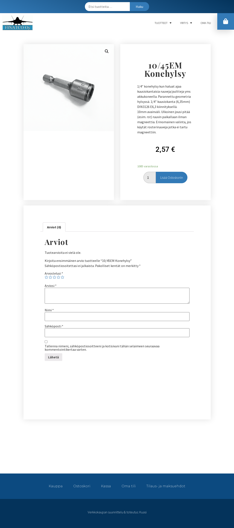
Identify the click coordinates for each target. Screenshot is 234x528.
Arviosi (51, 285)
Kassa (106, 486)
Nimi (49, 310)
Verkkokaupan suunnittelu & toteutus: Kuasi (117, 512)
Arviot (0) (54, 227)
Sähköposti (54, 326)
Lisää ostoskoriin (171, 177)
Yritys (186, 23)
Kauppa (56, 486)
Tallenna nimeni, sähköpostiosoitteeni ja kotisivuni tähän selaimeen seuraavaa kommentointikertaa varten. (102, 347)
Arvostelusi (54, 273)
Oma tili (206, 23)
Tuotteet (163, 23)
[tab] (54, 227)
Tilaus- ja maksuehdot (165, 486)
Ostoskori (81, 486)
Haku (139, 6)
